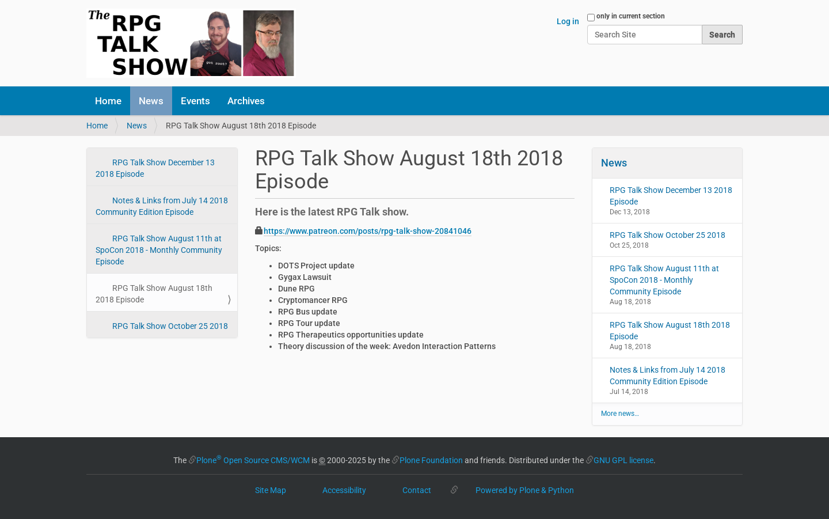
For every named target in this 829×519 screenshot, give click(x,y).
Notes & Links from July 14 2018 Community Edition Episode (162, 206)
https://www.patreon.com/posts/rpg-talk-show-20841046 (367, 231)
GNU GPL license (623, 460)
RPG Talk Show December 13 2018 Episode (155, 168)
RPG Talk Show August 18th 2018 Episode (154, 293)
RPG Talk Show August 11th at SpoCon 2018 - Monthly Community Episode (159, 250)
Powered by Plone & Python (525, 490)
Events (195, 101)
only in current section (630, 16)
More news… (620, 414)
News (151, 101)
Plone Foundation (431, 460)
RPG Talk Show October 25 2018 (169, 326)
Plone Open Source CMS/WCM (253, 460)
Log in (568, 21)
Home (108, 101)
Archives (246, 101)
